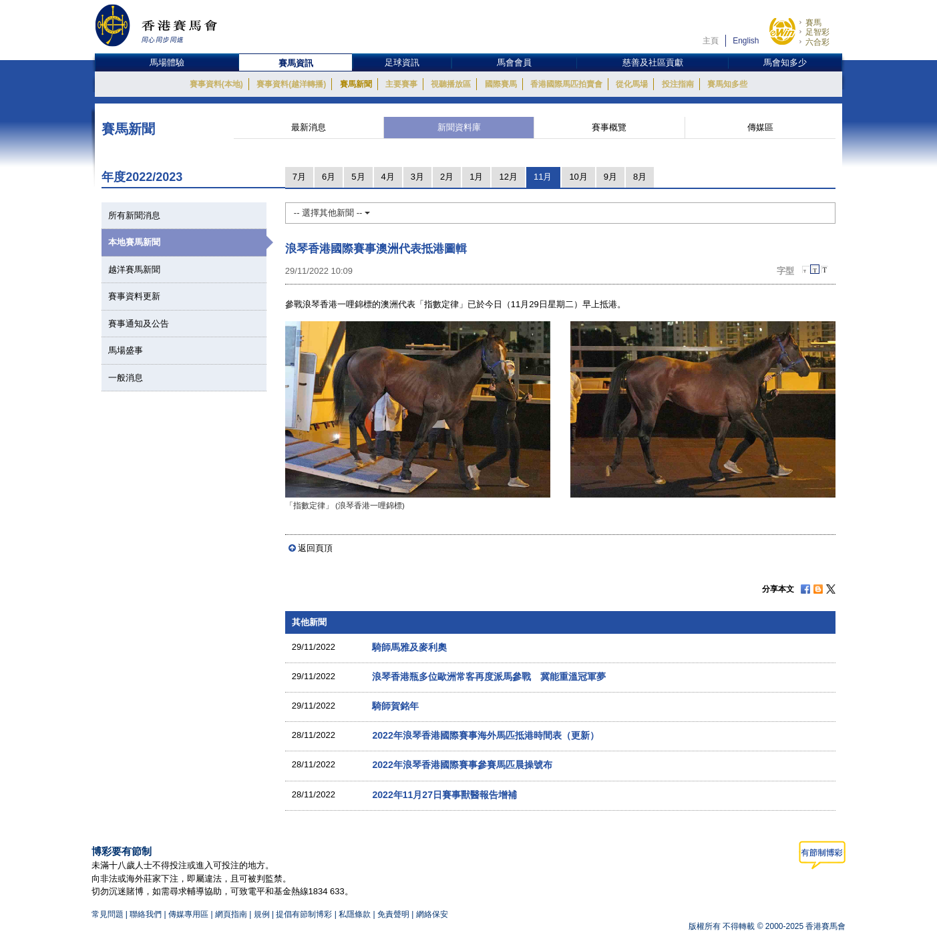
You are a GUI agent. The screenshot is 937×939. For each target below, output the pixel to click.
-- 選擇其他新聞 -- (332, 213)
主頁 (711, 40)
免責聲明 (393, 914)
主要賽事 (401, 84)
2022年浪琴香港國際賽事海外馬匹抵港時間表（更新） (485, 735)
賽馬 (813, 22)
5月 (358, 177)
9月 (610, 177)
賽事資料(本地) (216, 84)
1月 (476, 177)
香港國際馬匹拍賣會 (566, 84)
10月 (578, 177)
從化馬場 (632, 84)
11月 (543, 177)
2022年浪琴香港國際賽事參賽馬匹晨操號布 (462, 764)
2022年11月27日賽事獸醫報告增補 (444, 794)
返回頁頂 (315, 548)
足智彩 (817, 32)
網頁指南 (231, 914)
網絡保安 (432, 914)
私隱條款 (355, 914)
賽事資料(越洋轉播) (291, 84)
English (746, 40)
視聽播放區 (451, 84)
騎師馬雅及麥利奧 (409, 647)
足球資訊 (402, 62)
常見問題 (107, 914)
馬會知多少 (785, 62)
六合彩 (817, 42)
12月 (508, 177)
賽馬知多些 (727, 84)
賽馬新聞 (356, 84)
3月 (417, 177)
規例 (263, 914)
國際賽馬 (501, 84)
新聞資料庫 (459, 127)
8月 (639, 177)
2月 (446, 177)
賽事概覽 (609, 127)
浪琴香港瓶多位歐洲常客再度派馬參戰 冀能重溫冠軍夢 (489, 676)
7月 (299, 177)
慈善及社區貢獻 (652, 62)
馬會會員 (514, 62)
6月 (328, 177)
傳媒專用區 (188, 914)
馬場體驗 (167, 62)
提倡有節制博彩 (304, 914)
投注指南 (678, 84)
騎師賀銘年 (395, 706)
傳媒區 (760, 127)
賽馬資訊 (295, 63)
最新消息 (308, 127)
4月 (388, 177)
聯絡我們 (146, 914)
